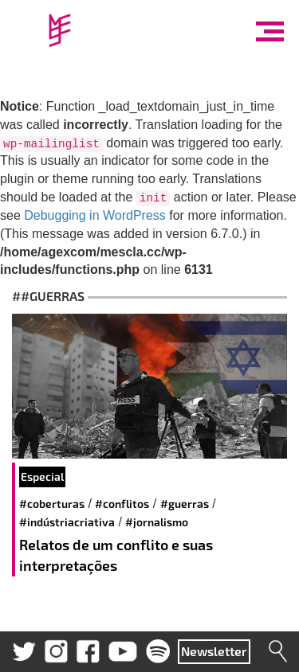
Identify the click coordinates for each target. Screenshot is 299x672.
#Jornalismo (156, 522)
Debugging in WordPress (95, 215)
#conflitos (122, 503)
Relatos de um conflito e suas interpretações (116, 555)
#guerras (184, 503)
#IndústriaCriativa (67, 522)
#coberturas (52, 503)
